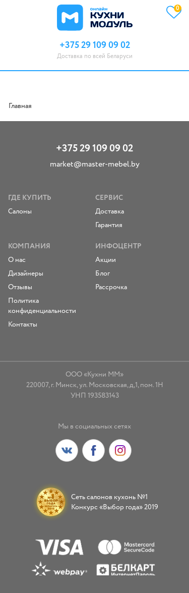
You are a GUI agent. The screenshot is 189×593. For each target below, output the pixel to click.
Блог (102, 273)
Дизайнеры (25, 273)
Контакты (22, 324)
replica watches (101, 116)
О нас (17, 260)
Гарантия (108, 225)
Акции (105, 260)
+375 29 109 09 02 (94, 148)
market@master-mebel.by (95, 164)
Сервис (109, 198)
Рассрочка (111, 287)
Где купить (29, 198)
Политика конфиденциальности (42, 306)
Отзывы (20, 287)
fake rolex (62, 116)
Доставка (109, 211)
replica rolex (26, 116)
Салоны (20, 211)
